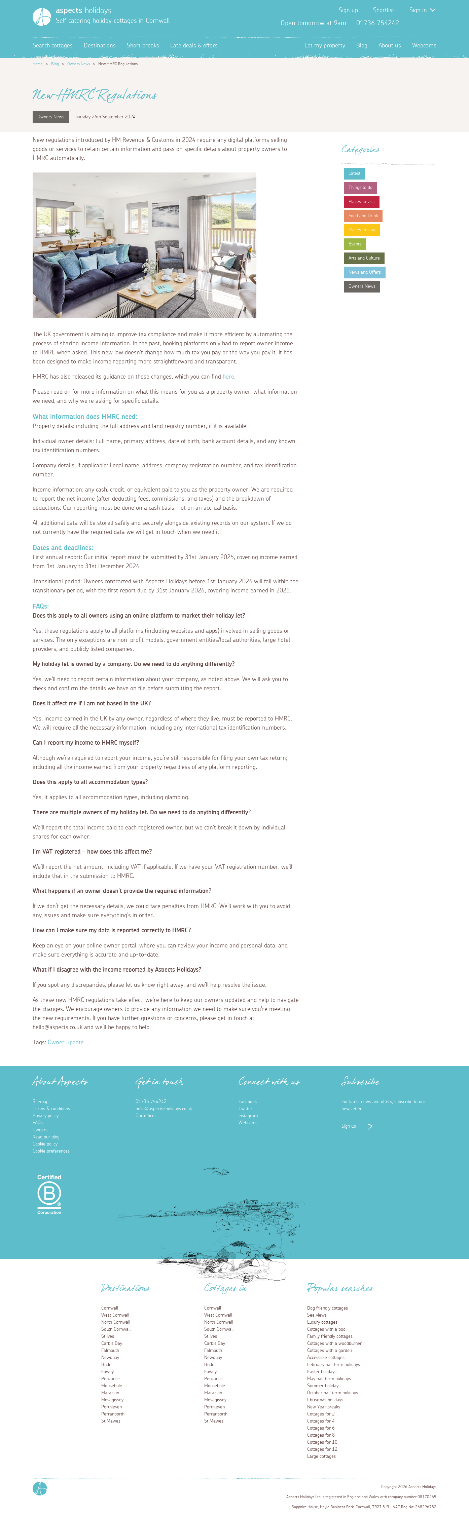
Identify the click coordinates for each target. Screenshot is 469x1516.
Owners (40, 1130)
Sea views (317, 1315)
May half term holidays (329, 1378)
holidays (83, 11)
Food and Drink (363, 215)
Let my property (324, 46)
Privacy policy (46, 1116)
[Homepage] (42, 17)
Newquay (110, 1357)
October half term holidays (332, 1393)
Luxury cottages (322, 1322)
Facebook (409, 23)
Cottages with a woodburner (334, 1343)
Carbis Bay (111, 1343)
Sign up (348, 10)
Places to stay (362, 230)
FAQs (38, 1123)
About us (389, 46)
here (228, 377)
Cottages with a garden (329, 1350)
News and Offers (365, 272)
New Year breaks (323, 1407)
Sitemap (40, 1101)
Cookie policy (45, 1144)
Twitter (420, 23)
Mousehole (111, 1386)
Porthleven (111, 1407)
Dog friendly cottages (327, 1308)
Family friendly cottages (330, 1336)
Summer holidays (323, 1386)
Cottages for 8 (321, 1435)
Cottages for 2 (321, 1414)
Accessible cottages (326, 1357)
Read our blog (46, 1137)
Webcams (424, 46)
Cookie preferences (51, 1151)
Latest (354, 173)
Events (355, 244)
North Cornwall (115, 1322)
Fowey (107, 1371)
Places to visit (362, 201)
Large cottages (321, 1456)
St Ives (107, 1336)
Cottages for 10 (322, 1442)
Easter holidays (321, 1371)
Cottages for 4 (321, 1421)
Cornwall (109, 1308)
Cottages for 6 (321, 1428)
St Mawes (110, 1421)
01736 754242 (151, 1101)
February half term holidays (333, 1364)
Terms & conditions (51, 1108)
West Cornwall (115, 1315)
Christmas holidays (325, 1400)
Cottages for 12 (322, 1449)
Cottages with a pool (327, 1329)
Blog (361, 46)
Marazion (110, 1393)
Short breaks (143, 46)
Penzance (110, 1378)
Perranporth (112, 1414)
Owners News (78, 64)
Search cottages (53, 46)
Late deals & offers (194, 46)
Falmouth (110, 1350)
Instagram (431, 23)
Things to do (360, 187)
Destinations (100, 46)
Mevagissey (112, 1400)
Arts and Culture (364, 258)
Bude (106, 1364)
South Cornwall (116, 1329)
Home (38, 64)
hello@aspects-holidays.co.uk (164, 1108)
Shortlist (383, 10)
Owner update (66, 1043)
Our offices (146, 1116)
